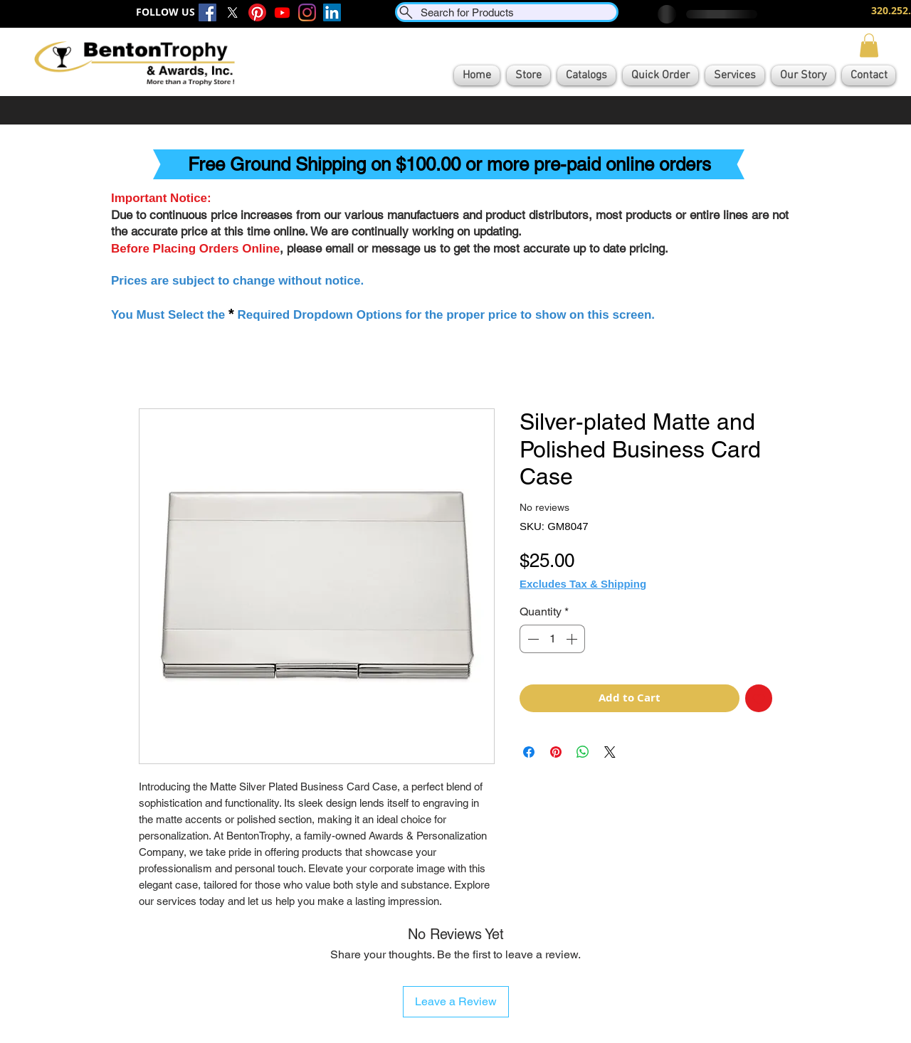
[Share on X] (609, 752)
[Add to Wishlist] (759, 698)
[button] (869, 45)
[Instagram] (307, 12)
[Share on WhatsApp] (582, 752)
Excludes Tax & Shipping (583, 584)
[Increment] (573, 638)
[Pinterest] (257, 12)
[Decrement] (532, 638)
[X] (232, 12)
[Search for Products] (506, 12)
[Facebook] (207, 12)
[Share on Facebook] (528, 752)
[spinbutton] (552, 638)
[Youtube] (282, 12)
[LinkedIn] (332, 12)
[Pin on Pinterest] (555, 752)
